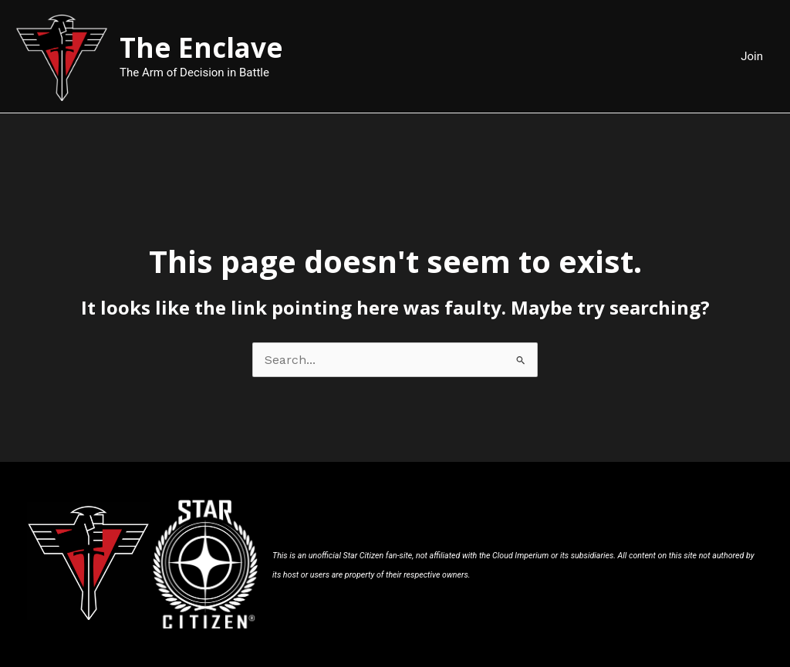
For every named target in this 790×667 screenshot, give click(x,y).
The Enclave (201, 47)
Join (752, 56)
